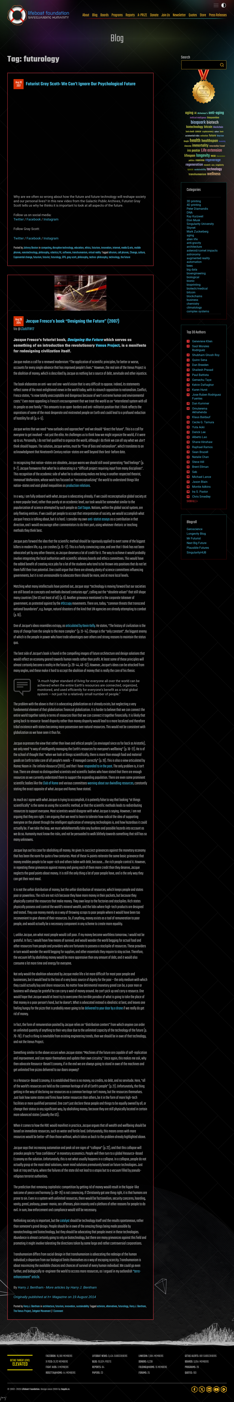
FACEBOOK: (51, 1356)
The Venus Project (22, 1311)
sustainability (82, 1306)
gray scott (71, 257)
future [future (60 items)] (212, 135)
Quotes (193, 15)
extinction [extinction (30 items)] (204, 136)
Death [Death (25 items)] (221, 132)
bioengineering (196, 273)
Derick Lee (198, 432)
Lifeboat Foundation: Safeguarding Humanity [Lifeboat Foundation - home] (38, 15)
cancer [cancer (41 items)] (198, 131)
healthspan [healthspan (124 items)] (209, 141)
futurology (56, 257)
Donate (154, 15)
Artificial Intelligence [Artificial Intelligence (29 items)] (198, 118)
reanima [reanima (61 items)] (199, 160)
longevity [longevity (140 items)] (203, 155)
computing (46, 248)
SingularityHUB (196, 552)
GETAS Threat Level (20, 1363)
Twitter (19, 219)
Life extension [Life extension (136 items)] (211, 150)
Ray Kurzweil (195, 216)
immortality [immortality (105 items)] (200, 145)
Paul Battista (200, 375)
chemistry (193, 303)
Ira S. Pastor (200, 491)
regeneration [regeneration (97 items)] (194, 165)
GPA (64, 257)
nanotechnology (29, 252)
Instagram (51, 219)
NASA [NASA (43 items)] (213, 156)
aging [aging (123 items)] (189, 113)
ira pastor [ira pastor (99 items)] (193, 151)
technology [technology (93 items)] (214, 169)
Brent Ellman (200, 467)
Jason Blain (199, 482)
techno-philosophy (98, 257)
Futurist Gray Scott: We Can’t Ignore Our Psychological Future (80, 84)
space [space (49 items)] (190, 169)
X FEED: (49, 1361)
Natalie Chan (200, 457)
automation (194, 262)
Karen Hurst (199, 389)
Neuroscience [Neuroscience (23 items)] (221, 156)
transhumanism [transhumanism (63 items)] (197, 174)
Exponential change (23, 257)
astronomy (194, 254)
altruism (113, 252)
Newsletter (179, 15)
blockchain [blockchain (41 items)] (218, 127)
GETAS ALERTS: (192, 1356)
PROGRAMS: (190, 1367)
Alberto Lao (199, 437)
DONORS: (143, 1361)
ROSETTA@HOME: (54, 1373)
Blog (94, 15)
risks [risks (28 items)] (213, 165)
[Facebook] (194, 1389)
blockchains (194, 296)
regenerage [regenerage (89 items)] (213, 160)
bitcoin (191, 292)
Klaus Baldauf (201, 417)
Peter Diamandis (197, 208)
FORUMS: (143, 1373)
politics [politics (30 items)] (192, 160)
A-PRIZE (142, 15)
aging (190, 235)
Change (133, 252)
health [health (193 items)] (195, 140)
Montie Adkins (201, 486)
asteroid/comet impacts (202, 250)
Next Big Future (196, 543)
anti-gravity (194, 243)
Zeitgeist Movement (41, 1311)
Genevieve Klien (202, 341)
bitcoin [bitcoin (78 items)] (208, 127)
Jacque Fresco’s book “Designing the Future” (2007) (72, 321)
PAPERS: (96, 1373)
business (192, 300)
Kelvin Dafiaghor (203, 385)
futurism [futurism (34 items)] (220, 136)
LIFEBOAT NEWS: (100, 1356)
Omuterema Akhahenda (199, 410)
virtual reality (94, 252)
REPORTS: (96, 1367)
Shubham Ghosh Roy (206, 355)
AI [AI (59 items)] (195, 113)
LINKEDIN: (143, 1356)
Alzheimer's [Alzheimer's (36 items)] (202, 113)
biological (193, 277)
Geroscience (194, 529)
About (85, 15)
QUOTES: (189, 1373)
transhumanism (79, 252)
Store (203, 15)
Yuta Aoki (198, 427)
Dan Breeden (200, 365)
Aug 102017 (19, 84)
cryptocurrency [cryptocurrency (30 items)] (208, 132)
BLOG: (95, 1361)
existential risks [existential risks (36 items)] (192, 136)
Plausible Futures (198, 547)
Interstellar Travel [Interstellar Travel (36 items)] (217, 146)
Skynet (191, 227)
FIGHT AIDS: (51, 1367)
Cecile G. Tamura (203, 422)
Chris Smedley (201, 496)
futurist (46, 257)
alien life (192, 239)
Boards (104, 15)
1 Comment (57, 1311)
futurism (96, 248)
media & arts (127, 248)
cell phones (123, 252)
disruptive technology (62, 248)
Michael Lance (201, 477)
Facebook (34, 219)
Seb (194, 472)
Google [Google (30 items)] (186, 141)
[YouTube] (216, 1389)
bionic (191, 281)
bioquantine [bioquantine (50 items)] (213, 117)
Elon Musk (193, 220)
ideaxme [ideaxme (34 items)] (187, 146)
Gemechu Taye (201, 380)
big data (192, 269)
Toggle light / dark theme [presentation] (223, 5)
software (67, 252)
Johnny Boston (30, 248)
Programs (117, 15)
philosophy (44, 252)
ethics (88, 248)
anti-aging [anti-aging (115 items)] (216, 113)
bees (190, 265)
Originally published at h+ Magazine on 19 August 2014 (55, 1297)
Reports (130, 15)
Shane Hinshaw (202, 442)
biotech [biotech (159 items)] (213, 122)
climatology (194, 307)
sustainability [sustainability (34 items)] (200, 170)
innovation (106, 248)
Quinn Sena (199, 360)
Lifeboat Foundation (30, 1389)
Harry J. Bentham (31, 1287)
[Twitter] (202, 1389)
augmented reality (198, 258)
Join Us (165, 15)
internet (116, 248)
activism (101, 1306)
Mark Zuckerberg (197, 231)
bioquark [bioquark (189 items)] (198, 122)
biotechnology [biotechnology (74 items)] (194, 127)
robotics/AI (55, 252)
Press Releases (218, 15)
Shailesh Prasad (202, 370)
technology (114, 257)
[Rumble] (224, 1389)
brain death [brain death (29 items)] (190, 132)
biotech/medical (197, 288)
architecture (48, 1306)
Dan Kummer (200, 403)
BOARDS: (189, 1361)
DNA (190, 212)
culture (141, 252)
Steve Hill (198, 462)
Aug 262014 (18, 321)
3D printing (194, 201)
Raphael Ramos (202, 447)
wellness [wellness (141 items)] (213, 174)
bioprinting (194, 284)
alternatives (111, 1306)
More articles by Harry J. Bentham (71, 1287)
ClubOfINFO (27, 329)
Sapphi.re (65, 1389)
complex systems (198, 311)
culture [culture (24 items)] (216, 132)
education (79, 248)
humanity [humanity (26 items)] (222, 141)
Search (222, 64)
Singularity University (200, 224)
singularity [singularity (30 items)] (220, 165)
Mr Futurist (194, 538)
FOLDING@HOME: (147, 1367)
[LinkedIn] (209, 1389)
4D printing (194, 205)
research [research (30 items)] (207, 165)
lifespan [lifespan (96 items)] (189, 156)
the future (125, 257)
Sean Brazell (200, 452)
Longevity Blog (196, 533)
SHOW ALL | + (192, 501)
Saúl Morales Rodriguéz (200, 348)
